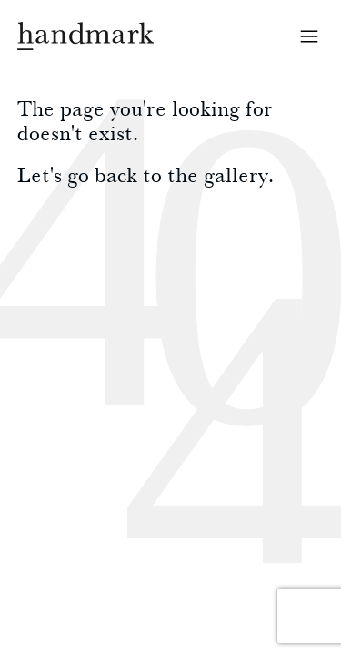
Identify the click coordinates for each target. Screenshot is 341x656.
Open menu (309, 36)
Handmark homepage (85, 36)
